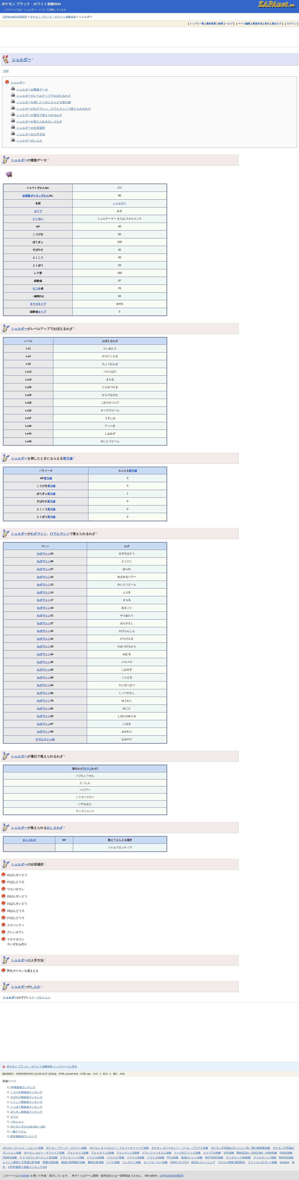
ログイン (292, 23)
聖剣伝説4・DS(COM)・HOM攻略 (256, 1152)
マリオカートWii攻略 (238, 1157)
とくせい (38, 218)
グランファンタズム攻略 (156, 1152)
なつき (37, 288)
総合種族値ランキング (23, 1136)
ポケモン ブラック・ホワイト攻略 (66, 1147)
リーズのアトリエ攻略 (187, 1152)
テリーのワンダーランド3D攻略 (38, 1157)
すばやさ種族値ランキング (26, 1097)
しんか (35, 987)
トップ (193, 23)
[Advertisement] (149, 37)
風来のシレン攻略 (192, 1157)
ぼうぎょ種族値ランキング (26, 1111)
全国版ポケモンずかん (35, 195)
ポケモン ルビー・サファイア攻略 (44, 1152)
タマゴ (34, 303)
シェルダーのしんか (29, 140)
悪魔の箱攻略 (51, 1162)
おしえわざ (55, 828)
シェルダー (21, 59)
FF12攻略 (172, 1157)
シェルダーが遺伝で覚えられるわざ (39, 115)
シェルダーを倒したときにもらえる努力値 (43, 102)
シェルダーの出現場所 (30, 127)
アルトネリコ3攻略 (128, 1152)
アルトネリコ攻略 (78, 1152)
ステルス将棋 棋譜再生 (231, 1162)
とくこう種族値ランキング (26, 1101)
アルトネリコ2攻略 (102, 1152)
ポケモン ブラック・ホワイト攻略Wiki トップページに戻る (41, 1066)
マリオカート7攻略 (264, 1157)
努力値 (68, 458)
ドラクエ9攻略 (156, 1157)
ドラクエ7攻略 (115, 1157)
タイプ (38, 211)
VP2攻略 (228, 1152)
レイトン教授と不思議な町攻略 (21, 1162)
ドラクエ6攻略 (95, 1157)
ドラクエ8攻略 (135, 1157)
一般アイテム (18, 1131)
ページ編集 (244, 23)
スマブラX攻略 (212, 1152)
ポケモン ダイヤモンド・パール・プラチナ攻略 (179, 1147)
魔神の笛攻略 (96, 1162)
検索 (220, 23)
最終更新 (211, 23)
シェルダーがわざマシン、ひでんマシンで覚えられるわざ (53, 108)
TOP (6, 71)
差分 (266, 23)
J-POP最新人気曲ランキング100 (27, 1167)
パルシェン (43, 997)
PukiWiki (24, 1175)
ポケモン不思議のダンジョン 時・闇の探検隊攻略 (240, 1147)
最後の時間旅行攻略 (73, 1162)
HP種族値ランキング (22, 1087)
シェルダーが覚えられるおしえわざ (39, 121)
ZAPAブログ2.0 (179, 1162)
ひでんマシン (59, 534)
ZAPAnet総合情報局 (15, 16)
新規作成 (257, 23)
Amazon (284, 1162)
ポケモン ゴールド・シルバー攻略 (23, 1147)
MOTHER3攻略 (214, 1157)
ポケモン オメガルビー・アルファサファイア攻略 (119, 1147)
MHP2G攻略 (286, 1157)
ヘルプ (229, 23)
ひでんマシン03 (45, 739)
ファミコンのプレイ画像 (262, 1162)
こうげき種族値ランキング (26, 1092)
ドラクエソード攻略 (72, 1157)
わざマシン (39, 534)
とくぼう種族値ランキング (26, 1106)
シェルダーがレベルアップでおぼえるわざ (43, 95)
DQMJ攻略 (286, 1152)
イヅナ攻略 (113, 1162)
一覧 (201, 23)
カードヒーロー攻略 (156, 1162)
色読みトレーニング (203, 1162)
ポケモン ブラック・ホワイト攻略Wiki (31, 4)
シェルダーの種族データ (32, 89)
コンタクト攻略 (131, 1162)
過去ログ (276, 23)
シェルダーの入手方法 (30, 134)
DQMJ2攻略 (10, 1157)
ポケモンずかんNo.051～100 (27, 1126)
